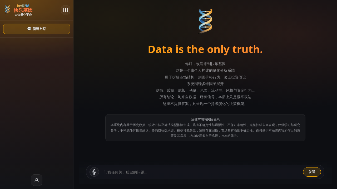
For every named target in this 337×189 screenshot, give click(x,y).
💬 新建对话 (24, 29)
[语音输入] (71, 172)
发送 (312, 172)
